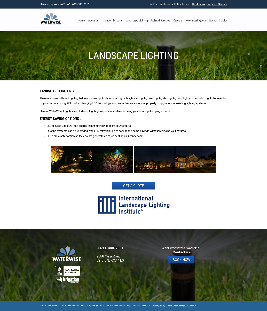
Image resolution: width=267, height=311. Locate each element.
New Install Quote (196, 20)
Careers (178, 20)
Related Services (160, 20)
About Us (93, 20)
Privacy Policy (158, 306)
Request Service (217, 4)
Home (81, 20)
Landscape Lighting (137, 20)
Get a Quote (133, 186)
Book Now (181, 260)
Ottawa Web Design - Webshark (181, 306)
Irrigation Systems (112, 20)
